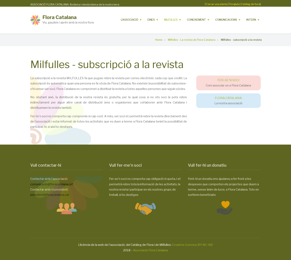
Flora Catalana (59, 17)
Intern (251, 19)
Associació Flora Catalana (150, 250)
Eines (151, 19)
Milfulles (171, 19)
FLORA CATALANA (228, 98)
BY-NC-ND (192, 245)
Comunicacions (226, 19)
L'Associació (129, 19)
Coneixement (196, 19)
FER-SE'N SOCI (228, 80)
